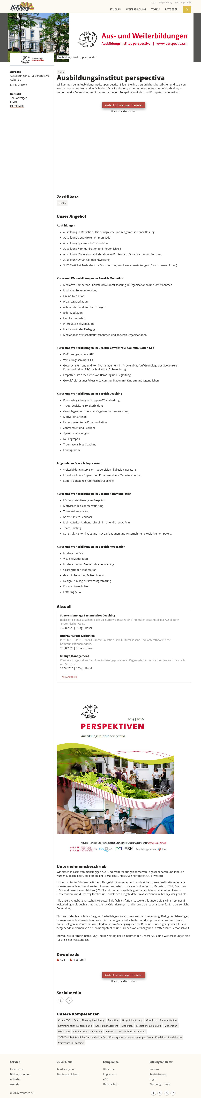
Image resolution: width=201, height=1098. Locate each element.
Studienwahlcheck (68, 1074)
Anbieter (15, 1079)
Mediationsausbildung (148, 1025)
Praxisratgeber (66, 1069)
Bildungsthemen (20, 1074)
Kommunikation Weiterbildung (75, 1025)
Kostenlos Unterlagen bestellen (123, 105)
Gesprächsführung (132, 1020)
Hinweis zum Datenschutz (123, 111)
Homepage (17, 106)
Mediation (127, 1025)
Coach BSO (64, 1020)
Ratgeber (171, 9)
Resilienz (110, 1031)
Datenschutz (111, 1084)
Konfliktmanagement (106, 1025)
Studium (115, 9)
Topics (155, 9)
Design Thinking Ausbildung (89, 1020)
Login (152, 1079)
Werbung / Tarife (159, 1084)
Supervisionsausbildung (132, 1031)
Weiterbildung (136, 9)
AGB (61, 959)
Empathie (113, 1020)
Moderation (170, 1025)
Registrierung (157, 1074)
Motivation (64, 1031)
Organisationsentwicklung (87, 1031)
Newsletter (16, 1069)
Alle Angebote (69, 676)
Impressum (110, 1074)
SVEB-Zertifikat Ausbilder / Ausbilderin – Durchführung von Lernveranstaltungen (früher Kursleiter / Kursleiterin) (120, 1037)
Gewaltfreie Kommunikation (161, 1020)
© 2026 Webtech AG (22, 1093)
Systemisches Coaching (71, 1042)
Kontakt (154, 1069)
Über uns (108, 1069)
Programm (78, 959)
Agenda (14, 1084)
